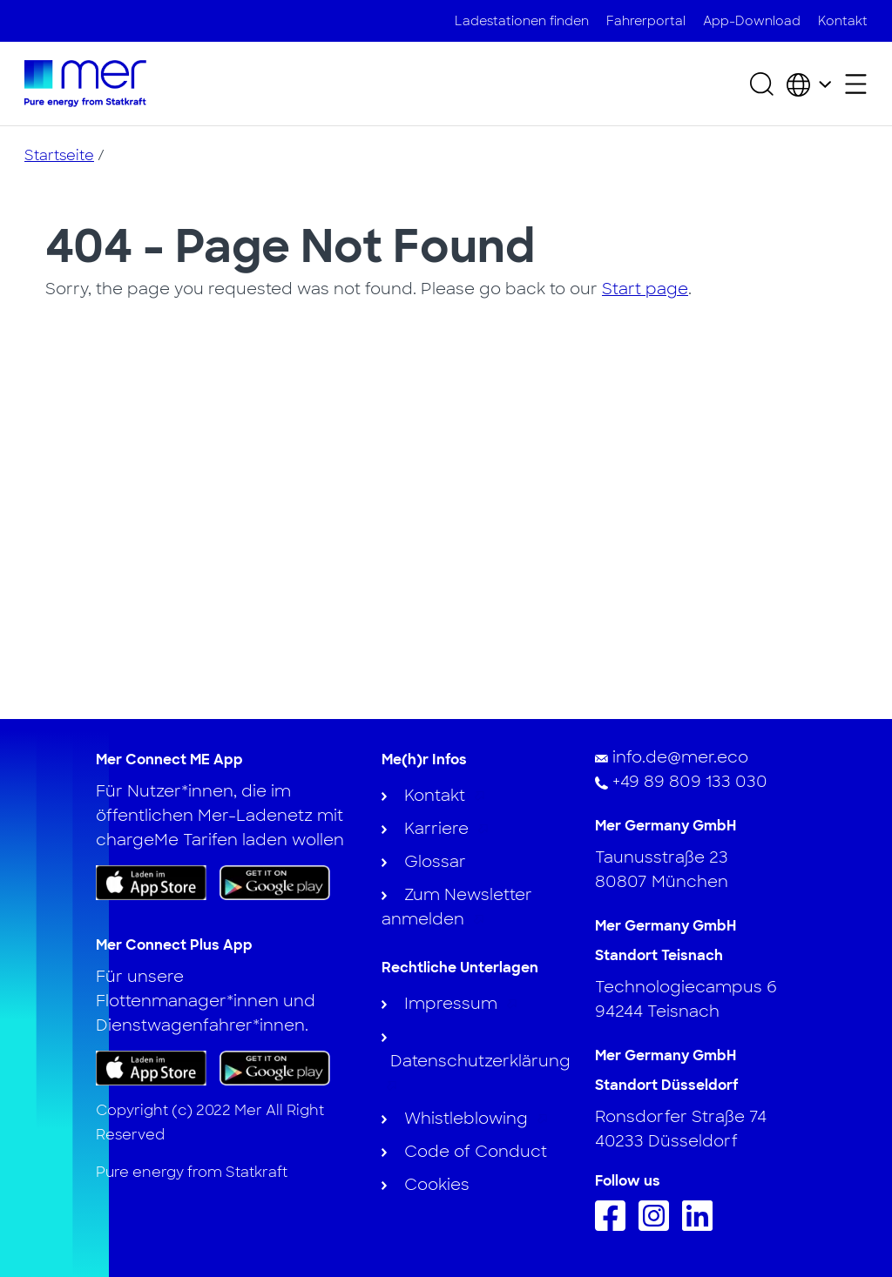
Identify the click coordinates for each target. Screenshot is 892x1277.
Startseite (59, 155)
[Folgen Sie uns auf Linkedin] (701, 1225)
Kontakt (843, 21)
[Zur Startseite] (85, 83)
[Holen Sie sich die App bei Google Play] (275, 881)
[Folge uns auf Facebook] (614, 1225)
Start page (645, 289)
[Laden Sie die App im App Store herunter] (151, 882)
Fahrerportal (646, 21)
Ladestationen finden (522, 21)
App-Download (752, 21)
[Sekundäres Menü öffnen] (856, 84)
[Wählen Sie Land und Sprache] (809, 84)
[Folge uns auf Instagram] (658, 1225)
